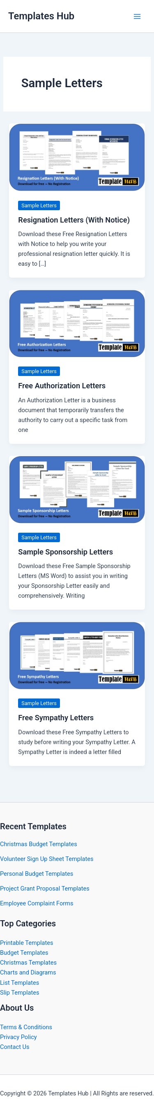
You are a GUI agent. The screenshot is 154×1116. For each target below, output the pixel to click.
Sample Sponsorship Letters (65, 552)
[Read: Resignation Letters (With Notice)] (77, 156)
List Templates (19, 982)
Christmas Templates (28, 962)
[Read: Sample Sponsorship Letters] (77, 489)
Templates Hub (41, 16)
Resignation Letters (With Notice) (74, 220)
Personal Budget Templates (36, 873)
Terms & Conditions (26, 1027)
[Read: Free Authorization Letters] (77, 323)
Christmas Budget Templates (38, 844)
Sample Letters (39, 205)
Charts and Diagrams (28, 972)
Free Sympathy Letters (56, 717)
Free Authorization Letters (62, 385)
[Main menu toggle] (137, 16)
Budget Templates (24, 952)
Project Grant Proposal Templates (45, 888)
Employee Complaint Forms (37, 903)
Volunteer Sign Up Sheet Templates (46, 859)
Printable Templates (26, 943)
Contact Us (15, 1047)
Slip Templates (19, 992)
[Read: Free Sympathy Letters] (77, 655)
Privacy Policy (18, 1037)
